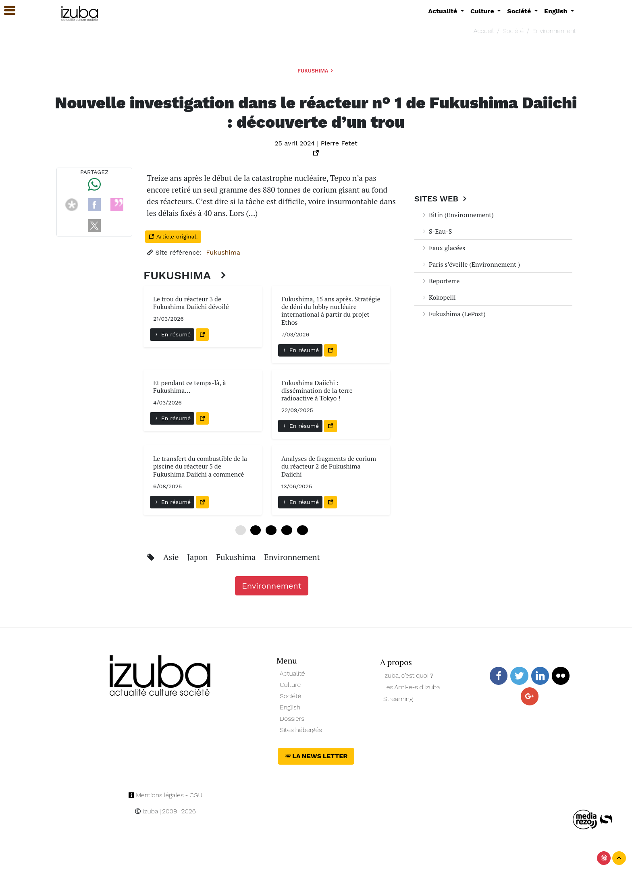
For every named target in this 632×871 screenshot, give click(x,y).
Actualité (292, 673)
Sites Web (441, 198)
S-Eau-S (436, 231)
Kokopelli (438, 297)
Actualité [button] (443, 11)
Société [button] (520, 11)
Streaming (398, 699)
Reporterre (440, 280)
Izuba (146, 811)
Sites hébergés (301, 730)
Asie (172, 557)
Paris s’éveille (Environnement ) (470, 264)
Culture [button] (483, 11)
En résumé (172, 334)
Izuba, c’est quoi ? (408, 675)
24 (302, 530)
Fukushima (316, 71)
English (290, 707)
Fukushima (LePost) (453, 313)
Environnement (554, 31)
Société (513, 31)
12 (271, 530)
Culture (290, 685)
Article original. (173, 236)
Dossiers (292, 718)
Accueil (484, 31)
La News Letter (316, 756)
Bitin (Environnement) (457, 214)
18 (286, 530)
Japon (198, 557)
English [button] (556, 11)
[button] (6, 10)
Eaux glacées (443, 247)
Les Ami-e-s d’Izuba (411, 687)
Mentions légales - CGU (165, 795)
